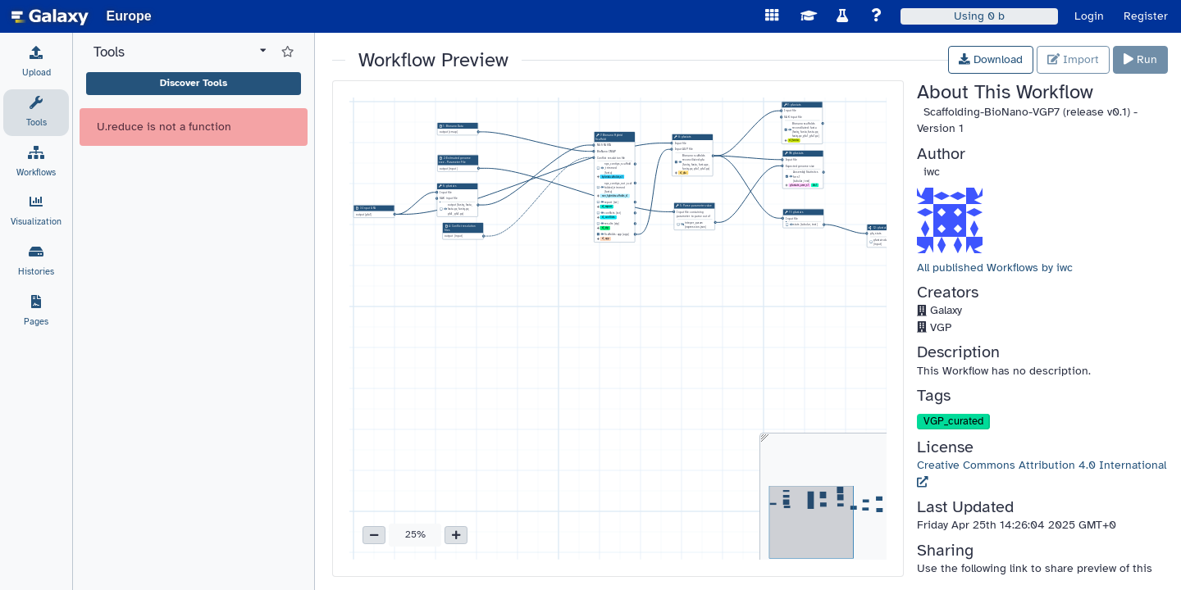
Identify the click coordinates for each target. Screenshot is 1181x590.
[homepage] (50, 16)
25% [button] (415, 534)
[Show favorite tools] (287, 52)
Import (1073, 59)
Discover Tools (193, 82)
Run (1140, 59)
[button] (374, 535)
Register (1146, 16)
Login (1089, 16)
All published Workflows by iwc (995, 268)
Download (991, 59)
